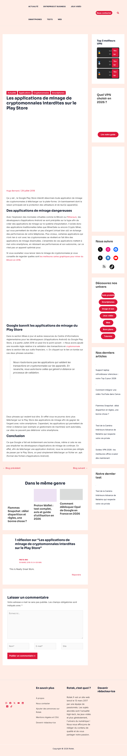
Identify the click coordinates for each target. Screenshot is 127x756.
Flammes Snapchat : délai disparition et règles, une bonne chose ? (18, 514)
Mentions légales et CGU (48, 719)
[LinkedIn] (23, 706)
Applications (26, 92)
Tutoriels (108, 342)
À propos (40, 700)
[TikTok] (11, 709)
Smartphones (32, 19)
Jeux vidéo (71, 6)
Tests (46, 19)
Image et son (108, 312)
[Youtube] (19, 706)
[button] (104, 13)
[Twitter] (14, 706)
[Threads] (7, 709)
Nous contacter (43, 706)
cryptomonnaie (73, 346)
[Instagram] (6, 706)
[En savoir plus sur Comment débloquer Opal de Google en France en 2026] (71, 494)
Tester (114, 52)
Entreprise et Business (51, 6)
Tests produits (108, 298)
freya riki (24, 560)
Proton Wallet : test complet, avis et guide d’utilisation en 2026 (44, 512)
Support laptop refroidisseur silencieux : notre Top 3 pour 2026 (107, 379)
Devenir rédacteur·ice (46, 725)
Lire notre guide (108, 136)
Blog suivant (80, 468)
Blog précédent (11, 468)
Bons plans (108, 334)
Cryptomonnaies (43, 92)
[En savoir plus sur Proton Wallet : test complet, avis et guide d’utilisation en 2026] (45, 495)
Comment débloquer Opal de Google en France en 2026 (70, 508)
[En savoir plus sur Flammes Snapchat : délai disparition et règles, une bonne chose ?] (19, 496)
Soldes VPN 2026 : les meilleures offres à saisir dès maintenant (107, 462)
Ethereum (72, 217)
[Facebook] (10, 706)
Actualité (31, 6)
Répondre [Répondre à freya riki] (76, 574)
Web (55, 19)
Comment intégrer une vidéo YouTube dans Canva (106, 399)
